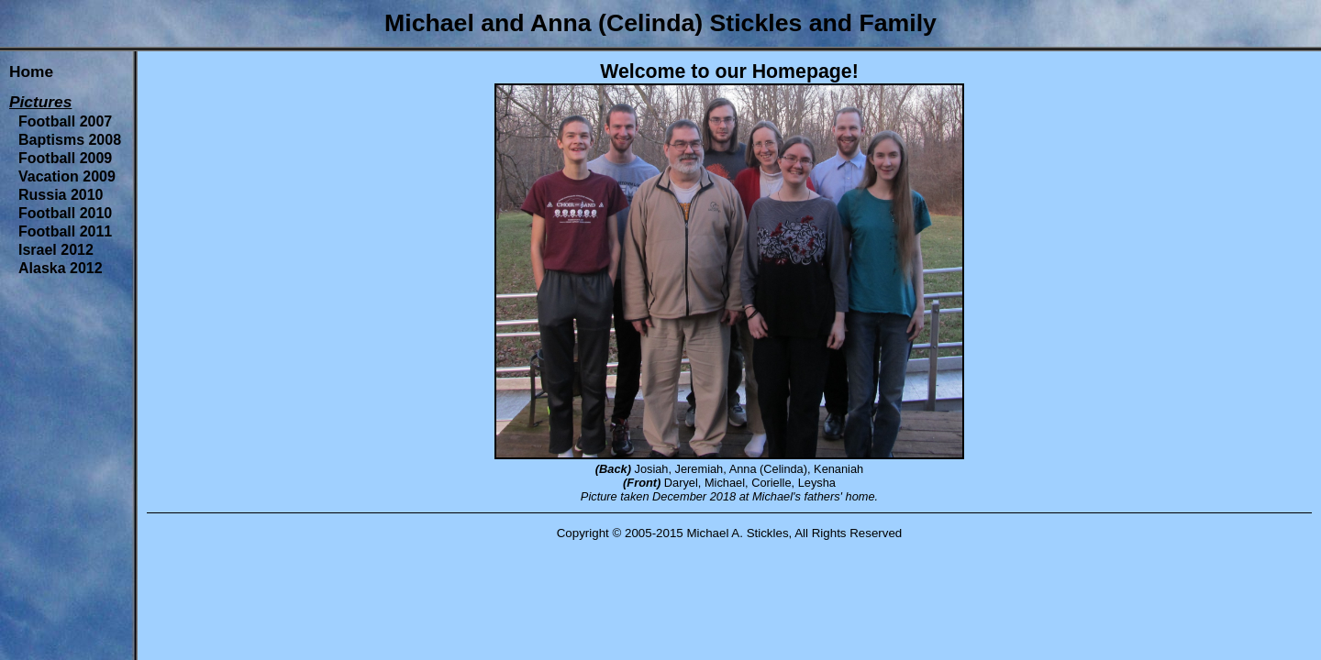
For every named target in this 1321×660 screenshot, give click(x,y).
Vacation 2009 (67, 176)
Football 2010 (65, 213)
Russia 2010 (61, 195)
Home (31, 71)
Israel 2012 (56, 250)
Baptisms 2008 (69, 140)
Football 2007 (65, 121)
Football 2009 (65, 158)
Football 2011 (65, 231)
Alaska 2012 (60, 268)
